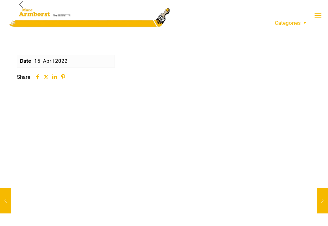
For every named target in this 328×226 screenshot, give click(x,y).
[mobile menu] (318, 15)
